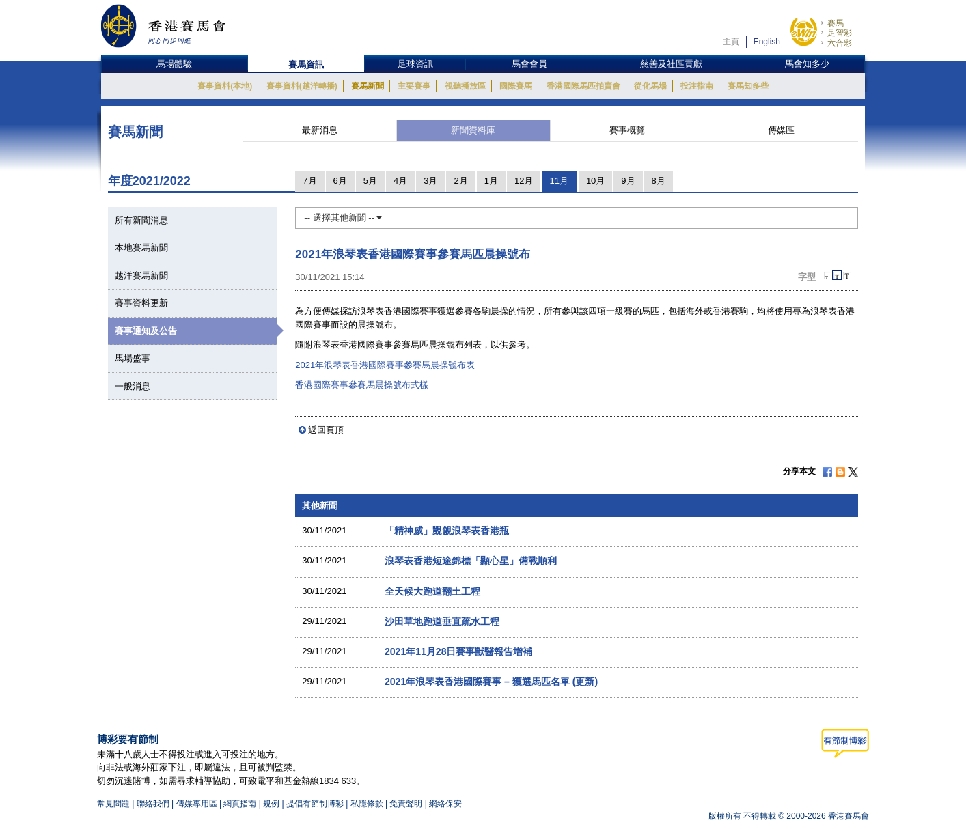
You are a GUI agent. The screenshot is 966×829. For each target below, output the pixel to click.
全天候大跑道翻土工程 (432, 591)
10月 (595, 180)
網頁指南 (239, 804)
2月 (460, 180)
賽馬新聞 (367, 86)
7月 (309, 180)
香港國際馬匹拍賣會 (583, 86)
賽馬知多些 (748, 86)
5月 (370, 180)
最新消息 (319, 130)
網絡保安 (445, 804)
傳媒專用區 (196, 804)
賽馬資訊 (306, 64)
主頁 (731, 41)
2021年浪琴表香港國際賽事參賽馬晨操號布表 (385, 365)
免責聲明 (405, 804)
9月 (628, 180)
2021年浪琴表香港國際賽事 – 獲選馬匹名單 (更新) (491, 681)
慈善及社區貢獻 (671, 64)
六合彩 (839, 43)
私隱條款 (366, 804)
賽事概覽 (627, 130)
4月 (400, 180)
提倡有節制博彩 (315, 804)
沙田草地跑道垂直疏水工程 (442, 621)
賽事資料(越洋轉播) (301, 86)
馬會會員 (529, 64)
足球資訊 (415, 64)
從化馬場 (650, 86)
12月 (523, 180)
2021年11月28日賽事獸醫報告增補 (459, 651)
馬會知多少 (807, 64)
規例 (272, 804)
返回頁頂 (326, 430)
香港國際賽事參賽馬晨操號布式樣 (361, 385)
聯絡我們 (153, 804)
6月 (340, 180)
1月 (491, 180)
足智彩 (839, 33)
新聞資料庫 (473, 130)
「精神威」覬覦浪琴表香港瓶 (447, 530)
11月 (558, 180)
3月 (430, 180)
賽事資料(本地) (224, 86)
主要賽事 (414, 86)
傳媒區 (781, 130)
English (767, 41)
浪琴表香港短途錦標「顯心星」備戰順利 (471, 560)
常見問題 (113, 804)
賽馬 (835, 23)
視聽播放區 (465, 86)
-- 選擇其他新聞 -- (343, 217)
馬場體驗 (174, 64)
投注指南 (696, 86)
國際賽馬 (515, 86)
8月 (658, 180)
